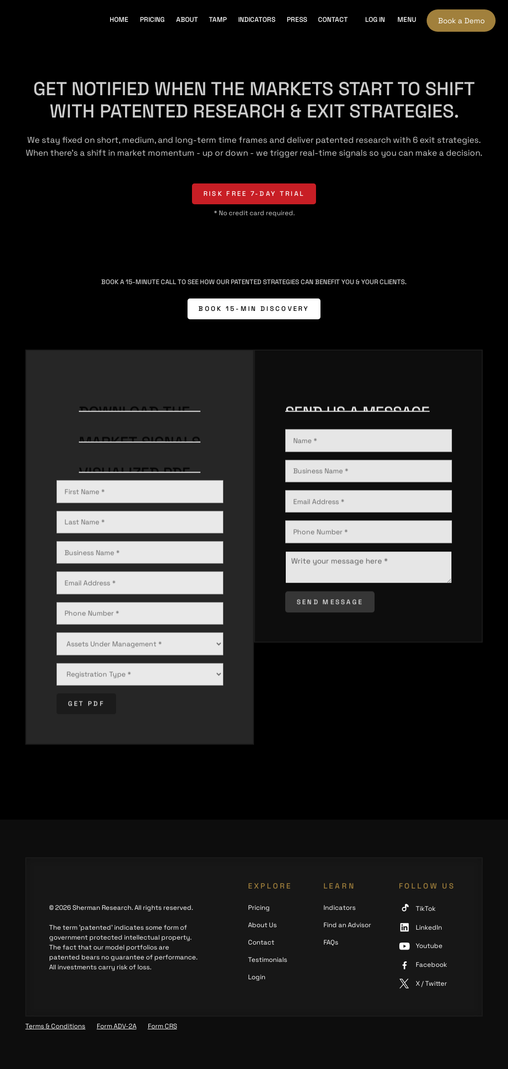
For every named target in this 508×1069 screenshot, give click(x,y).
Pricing (152, 19)
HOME (119, 19)
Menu (406, 19)
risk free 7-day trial (254, 193)
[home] (53, 20)
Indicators (339, 907)
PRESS (297, 19)
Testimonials (267, 959)
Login (256, 977)
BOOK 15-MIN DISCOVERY (254, 308)
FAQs (330, 942)
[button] (375, 20)
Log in (375, 19)
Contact (333, 19)
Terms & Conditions (55, 1026)
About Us (262, 925)
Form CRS (162, 1026)
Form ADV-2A (116, 1026)
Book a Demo (461, 20)
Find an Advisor (347, 925)
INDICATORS (256, 19)
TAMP (218, 19)
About (187, 19)
